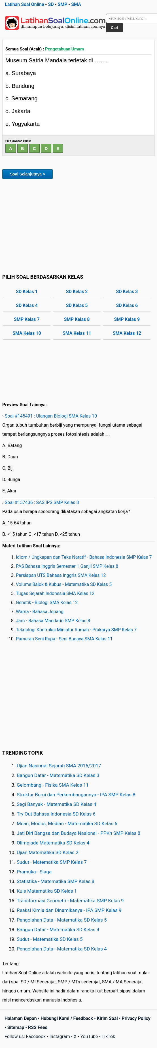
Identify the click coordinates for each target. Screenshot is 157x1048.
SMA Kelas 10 (26, 333)
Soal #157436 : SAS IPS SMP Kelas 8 (42, 502)
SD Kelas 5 (77, 305)
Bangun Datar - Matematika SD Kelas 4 (58, 929)
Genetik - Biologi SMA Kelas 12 (47, 602)
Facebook (36, 1036)
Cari (114, 28)
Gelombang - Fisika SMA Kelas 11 (53, 785)
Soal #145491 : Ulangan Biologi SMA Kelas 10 (51, 416)
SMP (62, 4)
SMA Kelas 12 (127, 333)
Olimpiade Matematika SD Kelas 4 (53, 843)
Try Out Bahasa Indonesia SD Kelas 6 (56, 814)
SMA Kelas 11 (77, 333)
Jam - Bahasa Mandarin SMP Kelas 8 (53, 620)
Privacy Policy (136, 1018)
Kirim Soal (107, 1018)
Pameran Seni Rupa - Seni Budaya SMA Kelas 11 (64, 638)
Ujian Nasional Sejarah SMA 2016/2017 (59, 765)
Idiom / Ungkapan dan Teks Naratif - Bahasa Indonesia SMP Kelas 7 (84, 557)
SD (51, 4)
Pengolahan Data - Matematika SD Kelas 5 (62, 920)
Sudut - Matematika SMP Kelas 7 (52, 862)
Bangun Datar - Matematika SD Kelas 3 (58, 775)
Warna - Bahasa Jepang (39, 611)
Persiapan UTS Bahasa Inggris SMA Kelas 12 (61, 575)
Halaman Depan (21, 1018)
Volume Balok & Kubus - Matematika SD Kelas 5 (64, 584)
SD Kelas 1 (27, 291)
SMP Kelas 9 (127, 319)
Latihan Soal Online (24, 4)
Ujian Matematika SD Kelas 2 (47, 852)
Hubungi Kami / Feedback (67, 1018)
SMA (76, 4)
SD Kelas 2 (77, 291)
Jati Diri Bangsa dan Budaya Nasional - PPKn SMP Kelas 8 (78, 833)
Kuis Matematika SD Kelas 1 (47, 891)
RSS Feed (38, 1027)
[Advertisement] (78, 225)
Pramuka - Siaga (34, 872)
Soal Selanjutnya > (27, 174)
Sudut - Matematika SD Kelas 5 (50, 939)
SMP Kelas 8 (77, 319)
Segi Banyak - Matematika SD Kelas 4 (56, 804)
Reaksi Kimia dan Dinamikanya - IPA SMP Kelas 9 (69, 910)
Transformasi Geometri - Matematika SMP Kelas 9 (70, 900)
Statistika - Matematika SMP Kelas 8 (55, 881)
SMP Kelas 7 (27, 319)
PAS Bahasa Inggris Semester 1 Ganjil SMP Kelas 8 (67, 566)
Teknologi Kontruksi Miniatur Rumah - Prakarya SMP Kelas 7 (76, 629)
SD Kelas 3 (127, 291)
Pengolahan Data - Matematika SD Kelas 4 (62, 949)
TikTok (108, 1036)
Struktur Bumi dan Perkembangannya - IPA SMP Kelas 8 (76, 794)
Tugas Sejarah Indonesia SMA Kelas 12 (55, 593)
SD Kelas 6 (127, 305)
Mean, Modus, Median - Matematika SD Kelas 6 (67, 823)
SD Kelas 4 (27, 305)
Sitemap (15, 1027)
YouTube (89, 1036)
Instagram (59, 1036)
